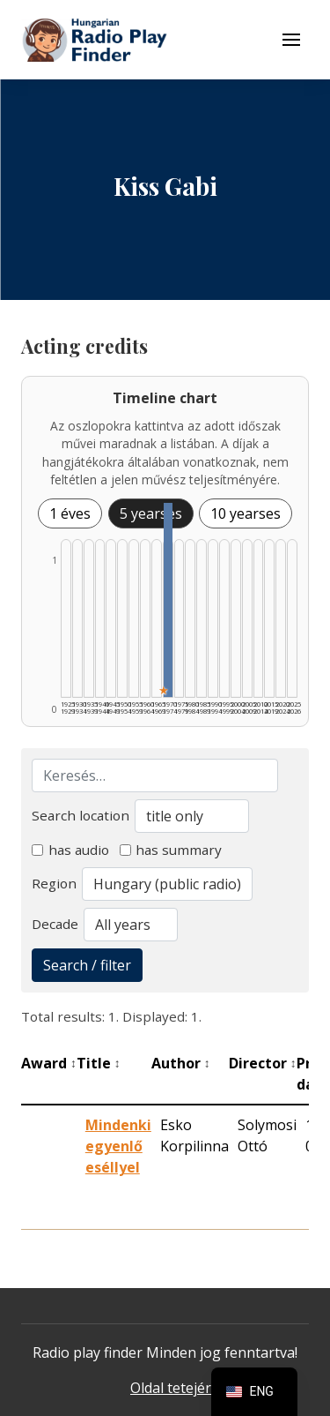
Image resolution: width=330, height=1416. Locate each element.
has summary (171, 849)
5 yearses (151, 513)
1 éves (70, 513)
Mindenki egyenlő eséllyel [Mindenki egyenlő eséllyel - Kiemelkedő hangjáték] (118, 1146)
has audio (70, 849)
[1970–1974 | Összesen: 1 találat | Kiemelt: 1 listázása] (168, 600)
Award (49, 1063)
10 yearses (245, 513)
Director (263, 1063)
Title (99, 1063)
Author (180, 1063)
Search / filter (87, 965)
